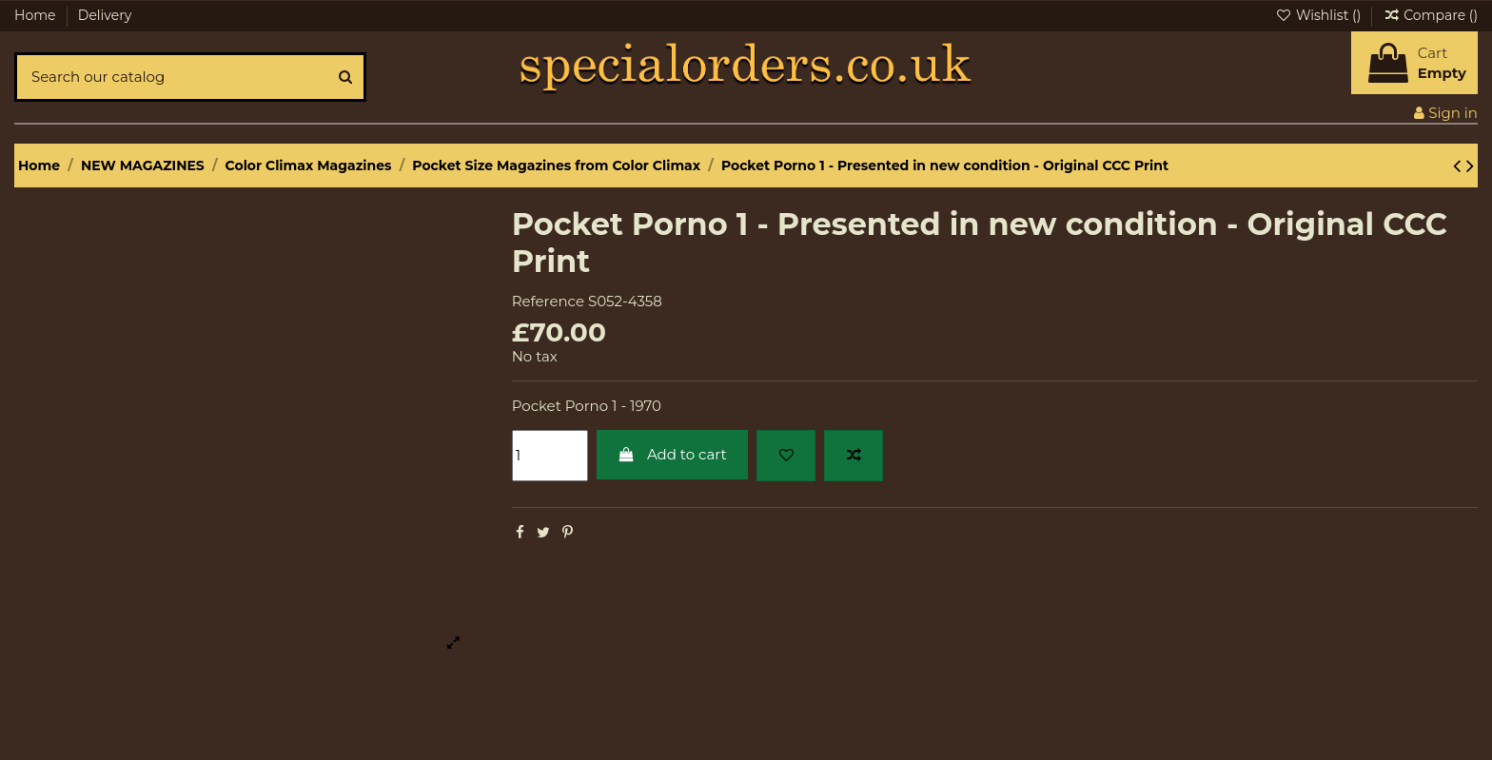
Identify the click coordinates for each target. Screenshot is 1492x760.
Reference (548, 301)
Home (36, 15)
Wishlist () (1319, 15)
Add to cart (672, 454)
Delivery (105, 15)
